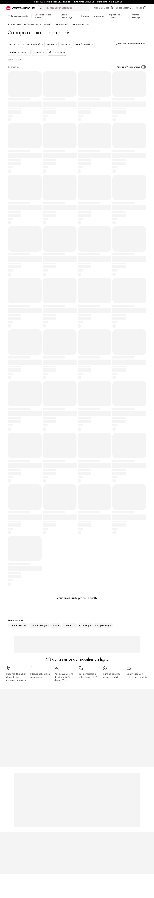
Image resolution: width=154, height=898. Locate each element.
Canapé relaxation (59, 24)
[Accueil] (8, 25)
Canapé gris (85, 625)
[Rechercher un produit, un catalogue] (41, 8)
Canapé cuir (69, 625)
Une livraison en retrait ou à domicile (137, 675)
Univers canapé (34, 24)
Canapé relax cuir (18, 625)
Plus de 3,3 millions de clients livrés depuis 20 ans (63, 677)
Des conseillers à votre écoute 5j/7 (88, 675)
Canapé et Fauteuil (18, 24)
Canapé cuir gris (103, 625)
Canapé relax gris (39, 625)
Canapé (46, 24)
